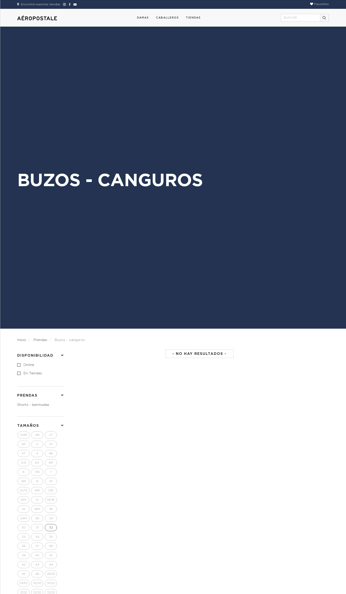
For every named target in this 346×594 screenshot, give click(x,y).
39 (24, 555)
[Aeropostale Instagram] (63, 4)
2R (23, 444)
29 (51, 518)
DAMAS (143, 17)
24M (23, 518)
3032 (51, 583)
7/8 (37, 472)
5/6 (23, 462)
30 (23, 527)
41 (50, 555)
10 (51, 481)
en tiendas (32, 373)
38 (51, 546)
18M (37, 509)
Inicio (21, 340)
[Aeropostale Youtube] (74, 4)
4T (24, 453)
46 (37, 573)
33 (24, 536)
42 (24, 564)
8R (23, 481)
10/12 (23, 490)
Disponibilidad (35, 355)
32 (51, 527)
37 (37, 546)
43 (37, 564)
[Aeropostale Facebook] (69, 4)
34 (37, 536)
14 (23, 509)
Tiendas (193, 17)
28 (37, 518)
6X (37, 462)
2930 (23, 583)
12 (37, 499)
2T (51, 435)
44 (51, 564)
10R (37, 490)
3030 (37, 583)
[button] (319, 4)
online (28, 365)
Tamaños (28, 425)
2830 (51, 573)
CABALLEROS (167, 17)
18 (51, 509)
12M (23, 499)
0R (37, 435)
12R (50, 490)
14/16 (51, 499)
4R (51, 453)
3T (51, 444)
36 (24, 546)
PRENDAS (27, 395)
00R (23, 435)
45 (23, 573)
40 (37, 555)
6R (51, 462)
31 (37, 527)
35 (51, 536)
